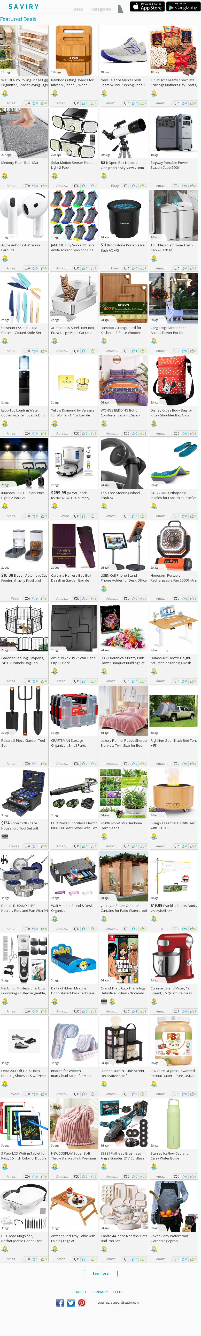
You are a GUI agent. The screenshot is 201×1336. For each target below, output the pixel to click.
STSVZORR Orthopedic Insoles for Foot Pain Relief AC (174, 495)
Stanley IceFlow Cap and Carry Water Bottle (170, 1156)
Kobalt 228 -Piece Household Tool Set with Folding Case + (20, 828)
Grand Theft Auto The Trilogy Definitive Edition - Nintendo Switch (123, 993)
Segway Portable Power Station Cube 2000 (169, 165)
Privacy (100, 1291)
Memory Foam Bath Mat (19, 162)
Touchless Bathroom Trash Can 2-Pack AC (172, 247)
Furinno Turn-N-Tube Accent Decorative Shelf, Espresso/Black (122, 1075)
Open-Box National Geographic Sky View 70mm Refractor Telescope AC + (122, 167)
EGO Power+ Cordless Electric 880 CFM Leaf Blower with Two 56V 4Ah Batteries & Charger (74, 828)
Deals (78, 8)
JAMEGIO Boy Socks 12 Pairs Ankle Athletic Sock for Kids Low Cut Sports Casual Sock (73, 250)
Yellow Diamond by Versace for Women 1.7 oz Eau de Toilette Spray (73, 415)
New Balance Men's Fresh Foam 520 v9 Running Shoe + (123, 85)
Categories (101, 8)
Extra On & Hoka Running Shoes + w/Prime (23, 1073)
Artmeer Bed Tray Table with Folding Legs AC (73, 1238)
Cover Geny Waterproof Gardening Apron (169, 1238)
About (82, 1291)
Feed (117, 1291)
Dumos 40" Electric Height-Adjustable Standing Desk (171, 660)
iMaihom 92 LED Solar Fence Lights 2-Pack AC (23, 495)
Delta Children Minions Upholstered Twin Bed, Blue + (74, 993)
